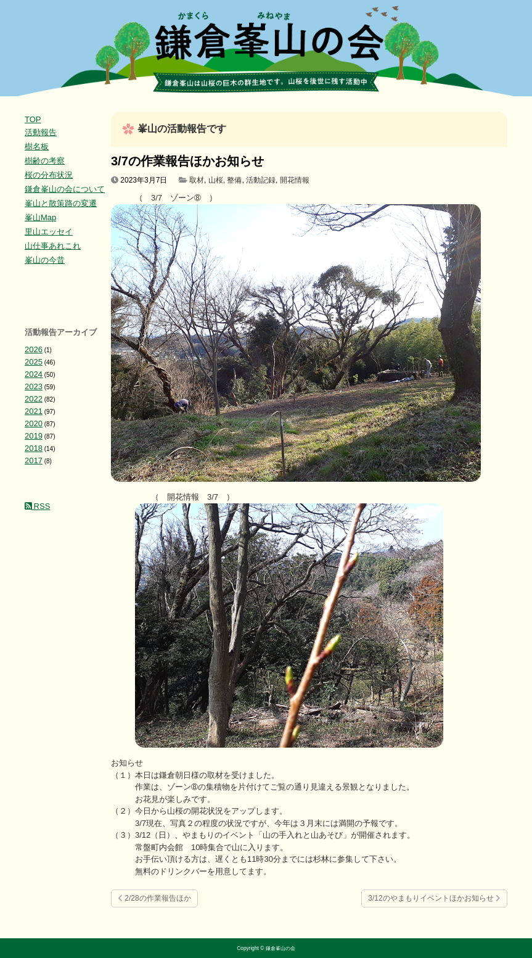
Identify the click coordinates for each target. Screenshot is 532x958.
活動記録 (261, 180)
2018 (34, 448)
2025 (34, 361)
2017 (34, 460)
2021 (34, 411)
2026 (34, 349)
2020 (34, 423)
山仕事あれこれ (53, 245)
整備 (234, 180)
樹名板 (37, 146)
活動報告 (41, 132)
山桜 (215, 180)
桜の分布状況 (49, 175)
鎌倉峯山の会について (65, 189)
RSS (37, 506)
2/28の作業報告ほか (154, 898)
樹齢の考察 (45, 160)
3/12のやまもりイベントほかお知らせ (434, 898)
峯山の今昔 (45, 260)
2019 (34, 435)
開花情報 (294, 180)
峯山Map (40, 217)
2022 (34, 398)
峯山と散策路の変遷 (61, 203)
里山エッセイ (49, 231)
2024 (34, 374)
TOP (33, 119)
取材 (196, 180)
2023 (34, 386)
